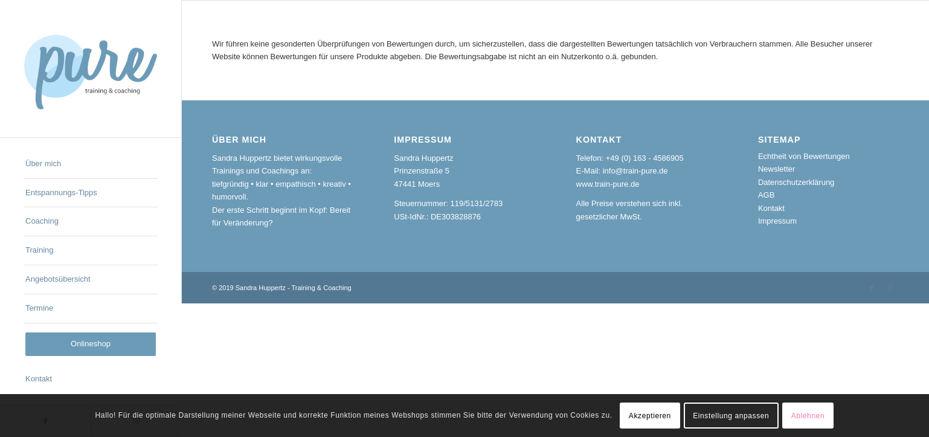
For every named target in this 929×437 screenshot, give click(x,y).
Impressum (777, 220)
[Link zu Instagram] (890, 288)
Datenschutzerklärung (796, 182)
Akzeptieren (650, 416)
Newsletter (776, 168)
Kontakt (771, 208)
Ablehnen (808, 416)
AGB (766, 194)
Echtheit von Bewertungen (804, 156)
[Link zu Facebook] (872, 288)
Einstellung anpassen (731, 416)
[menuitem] (91, 164)
